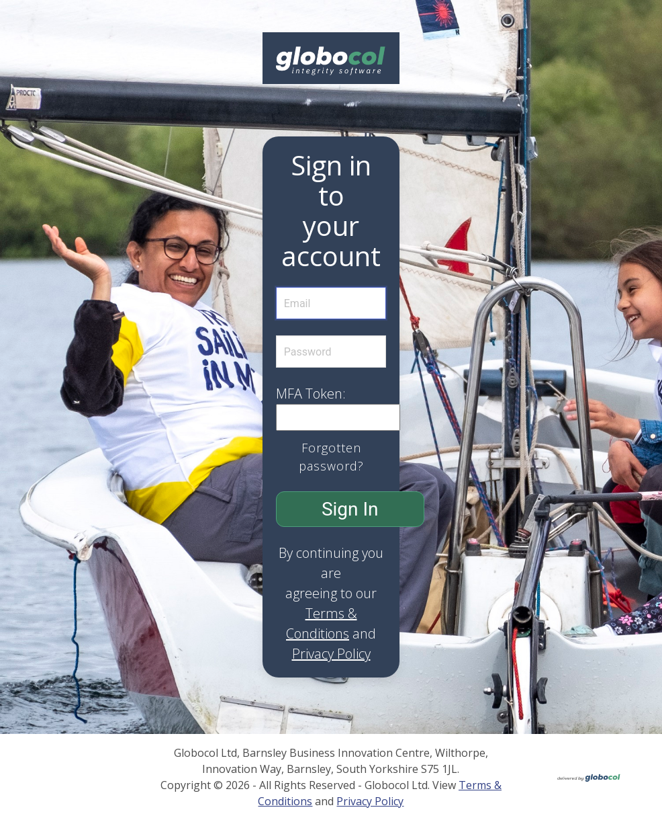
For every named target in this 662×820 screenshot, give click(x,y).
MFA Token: (311, 393)
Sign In (350, 509)
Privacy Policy (331, 654)
